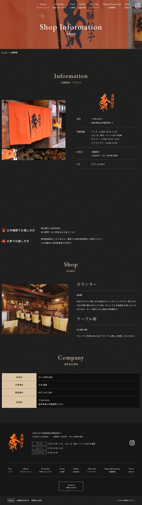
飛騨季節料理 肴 (22, 500)
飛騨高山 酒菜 (36, 500)
